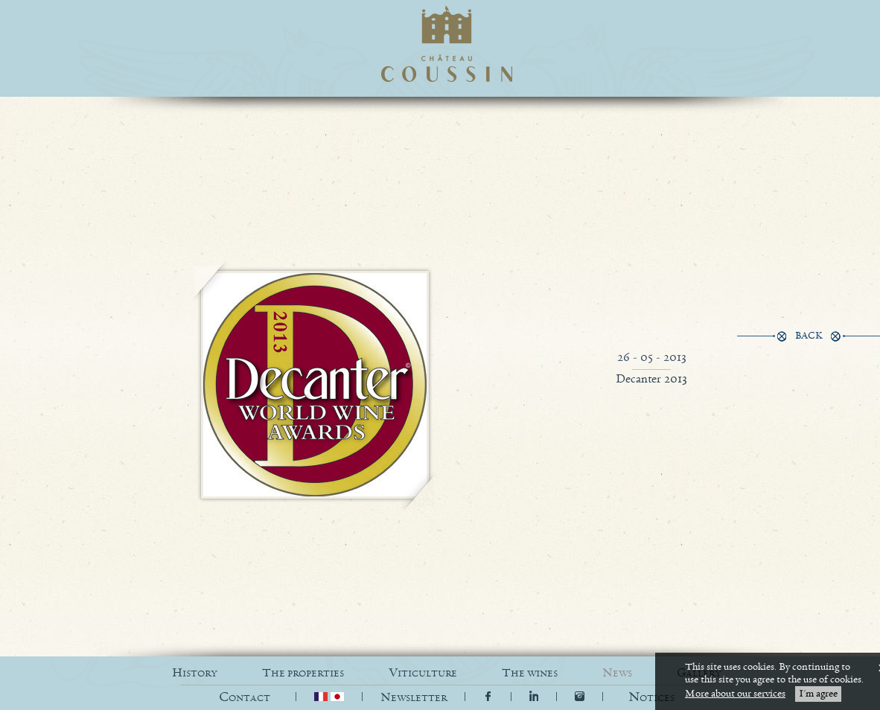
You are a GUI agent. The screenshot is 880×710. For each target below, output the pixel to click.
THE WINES (530, 673)
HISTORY (194, 673)
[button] (651, 698)
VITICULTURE (423, 673)
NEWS (617, 673)
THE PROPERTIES (303, 673)
